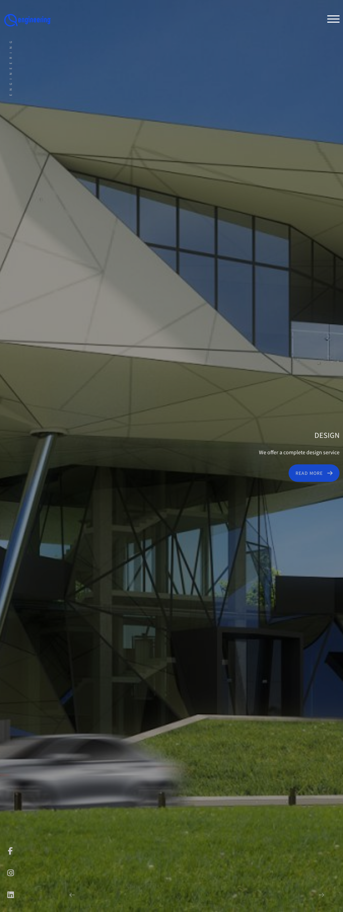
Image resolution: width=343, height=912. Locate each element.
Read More (309, 473)
